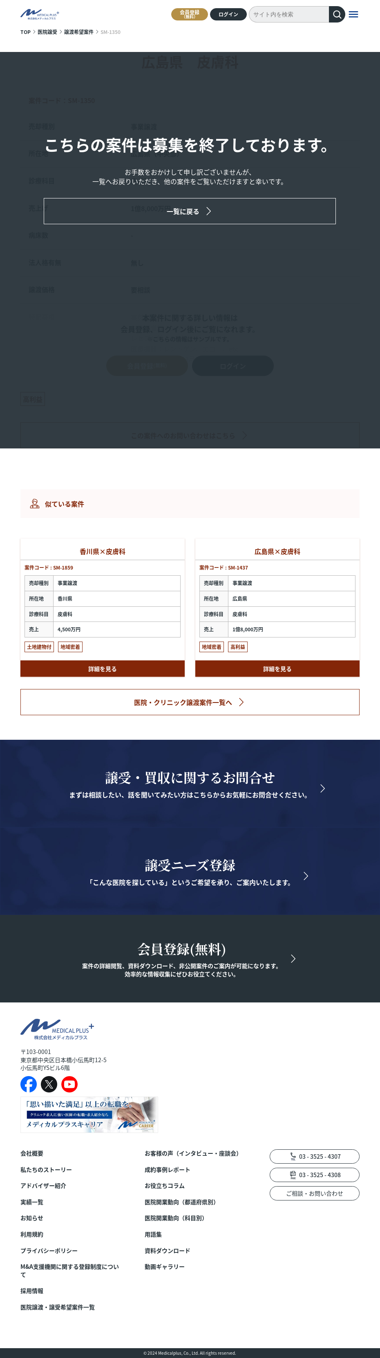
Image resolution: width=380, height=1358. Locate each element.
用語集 (153, 1234)
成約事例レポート (167, 1169)
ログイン (228, 14)
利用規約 (31, 1234)
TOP (25, 31)
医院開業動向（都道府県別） (182, 1202)
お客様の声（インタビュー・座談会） (193, 1153)
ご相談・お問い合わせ (314, 1193)
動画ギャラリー (165, 1266)
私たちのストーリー (46, 1169)
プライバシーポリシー (49, 1250)
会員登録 (189, 14)
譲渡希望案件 (79, 31)
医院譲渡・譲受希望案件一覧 (57, 1307)
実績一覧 (31, 1202)
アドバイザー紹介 (43, 1185)
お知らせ (31, 1218)
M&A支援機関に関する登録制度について (69, 1271)
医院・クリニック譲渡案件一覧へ (183, 702)
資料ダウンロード (167, 1250)
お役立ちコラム (165, 1185)
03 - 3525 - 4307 (320, 1156)
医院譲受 (47, 31)
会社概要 (31, 1153)
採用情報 (31, 1291)
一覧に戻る (183, 211)
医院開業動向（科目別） (176, 1218)
